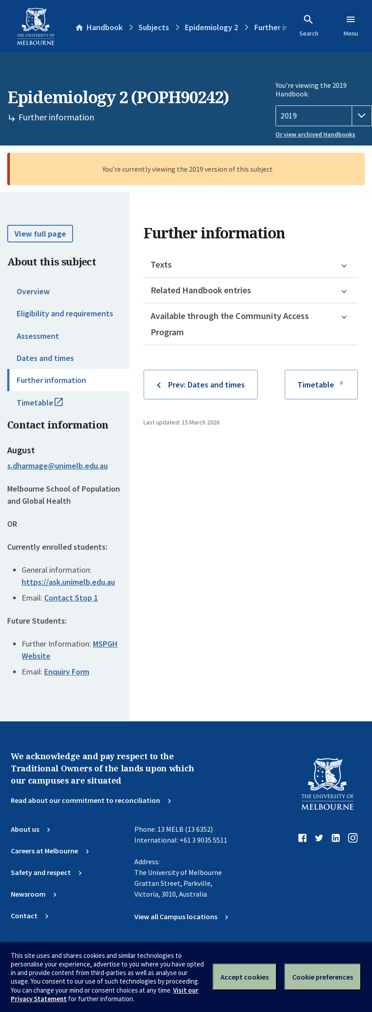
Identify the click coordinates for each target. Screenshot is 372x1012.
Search (308, 25)
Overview (33, 291)
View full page (40, 233)
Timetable (50, 406)
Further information (51, 380)
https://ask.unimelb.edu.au (68, 582)
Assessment (38, 336)
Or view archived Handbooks (315, 134)
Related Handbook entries (201, 290)
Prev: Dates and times (206, 384)
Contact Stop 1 (71, 598)
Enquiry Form (66, 671)
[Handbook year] (324, 116)
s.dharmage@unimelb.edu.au (57, 466)
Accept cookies (244, 976)
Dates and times (45, 358)
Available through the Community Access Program (230, 323)
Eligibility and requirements (65, 313)
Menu (351, 25)
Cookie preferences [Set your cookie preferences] (322, 976)
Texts (161, 264)
